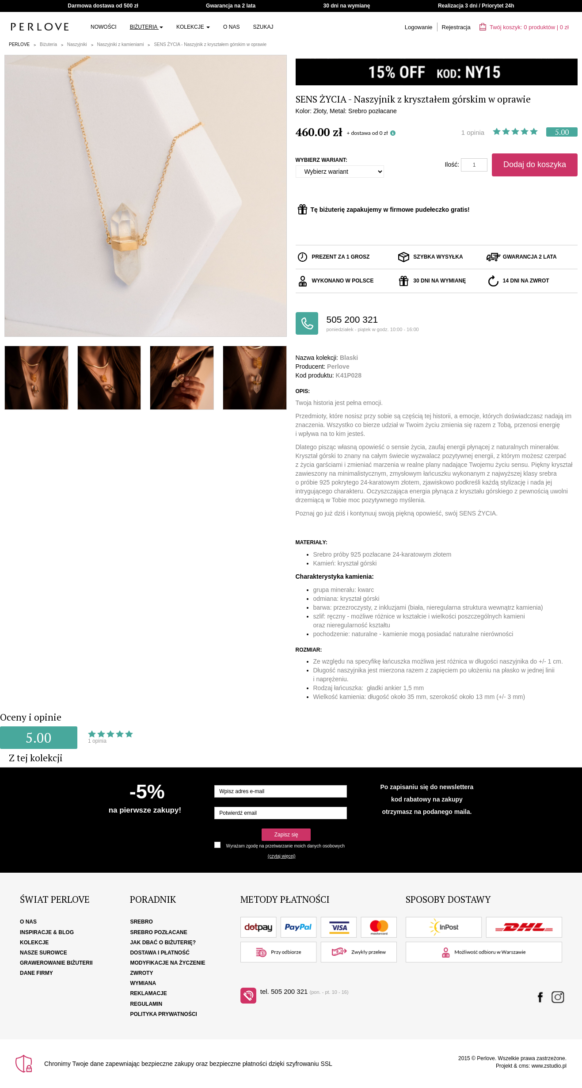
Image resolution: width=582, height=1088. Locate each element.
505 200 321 (382, 323)
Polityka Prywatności (163, 1014)
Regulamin (146, 1004)
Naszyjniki (77, 44)
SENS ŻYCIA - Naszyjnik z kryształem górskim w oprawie (210, 44)
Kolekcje (193, 27)
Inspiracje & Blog (47, 932)
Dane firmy (36, 973)
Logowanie (419, 27)
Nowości (104, 27)
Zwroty (141, 973)
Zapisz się (286, 835)
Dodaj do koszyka (534, 164)
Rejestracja (456, 27)
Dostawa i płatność (159, 953)
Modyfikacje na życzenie (167, 963)
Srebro (141, 922)
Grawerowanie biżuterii (56, 963)
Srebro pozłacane (158, 932)
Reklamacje (148, 993)
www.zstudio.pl (549, 1066)
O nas (231, 27)
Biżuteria (146, 27)
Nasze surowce (43, 953)
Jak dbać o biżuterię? (163, 942)
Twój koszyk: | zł (524, 27)
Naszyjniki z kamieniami (120, 44)
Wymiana (143, 983)
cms (524, 1066)
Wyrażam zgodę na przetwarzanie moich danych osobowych (285, 846)
